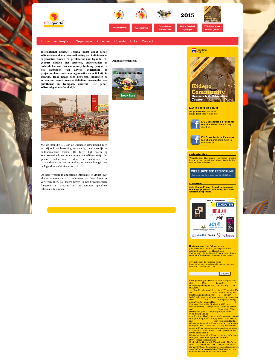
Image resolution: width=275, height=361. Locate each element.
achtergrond (62, 41)
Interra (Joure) (213, 248)
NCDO (211, 266)
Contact (147, 41)
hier (214, 111)
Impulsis (193, 266)
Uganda (120, 41)
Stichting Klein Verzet (222, 255)
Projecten (103, 41)
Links (134, 41)
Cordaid (202, 266)
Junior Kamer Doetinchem (215, 253)
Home (45, 41)
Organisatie (84, 41)
